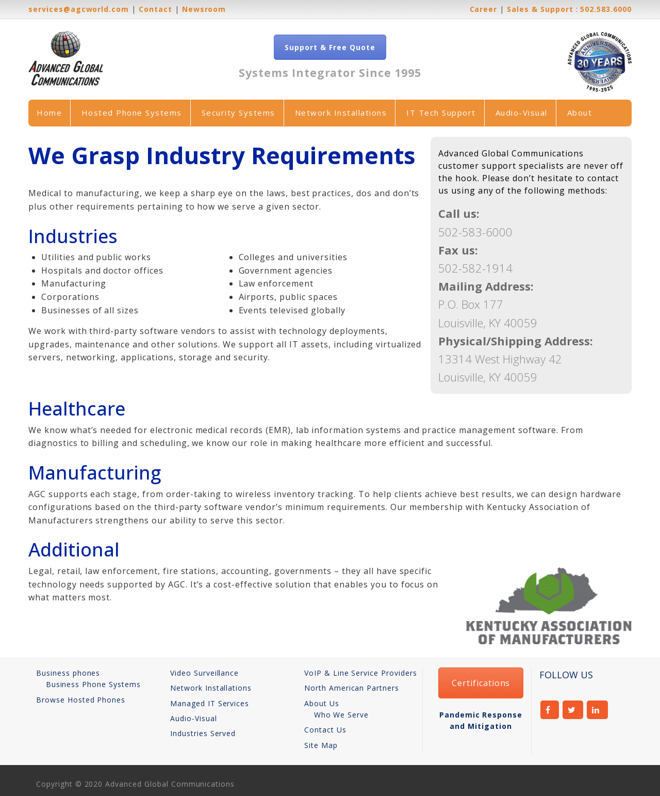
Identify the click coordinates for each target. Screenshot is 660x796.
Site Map (321, 745)
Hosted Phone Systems (131, 112)
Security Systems (238, 112)
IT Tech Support (441, 112)
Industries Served (203, 733)
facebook (549, 710)
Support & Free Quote (330, 47)
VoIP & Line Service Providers (360, 673)
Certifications (481, 683)
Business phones (68, 673)
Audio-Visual (522, 112)
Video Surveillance (204, 673)
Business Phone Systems (93, 684)
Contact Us (325, 730)
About (579, 112)
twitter (573, 710)
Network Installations (341, 112)
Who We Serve (341, 715)
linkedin (597, 710)
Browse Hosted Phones (80, 700)
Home (49, 112)
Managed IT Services (209, 703)
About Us (321, 703)
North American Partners (351, 688)
